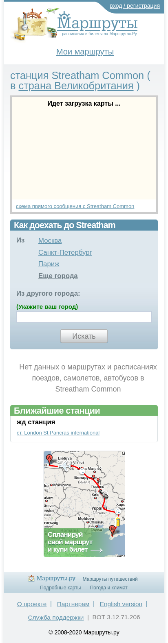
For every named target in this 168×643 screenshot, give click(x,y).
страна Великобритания (76, 85)
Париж (48, 264)
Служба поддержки (56, 617)
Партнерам (73, 603)
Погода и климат (109, 588)
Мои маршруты (85, 51)
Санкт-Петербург (65, 252)
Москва (50, 241)
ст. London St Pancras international (58, 433)
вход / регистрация (135, 5)
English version (121, 603)
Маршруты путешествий (110, 579)
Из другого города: (48, 293)
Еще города (58, 276)
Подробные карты (60, 588)
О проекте (32, 603)
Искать (83, 336)
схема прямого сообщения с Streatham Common (75, 206)
